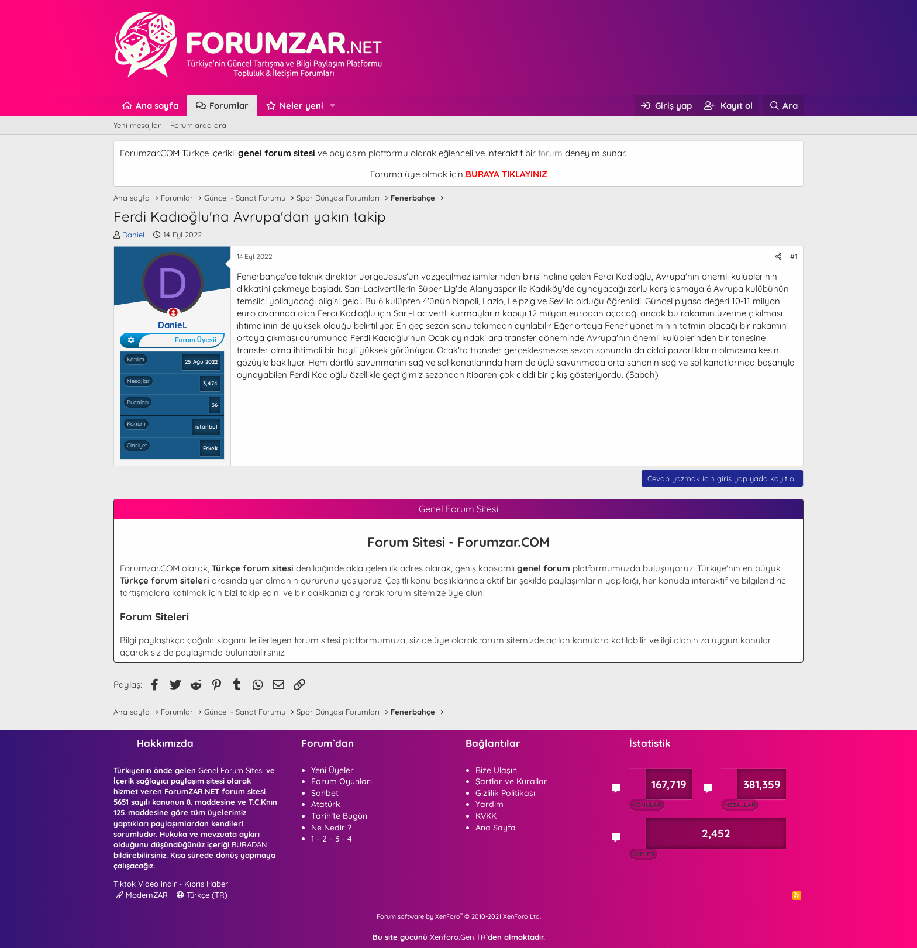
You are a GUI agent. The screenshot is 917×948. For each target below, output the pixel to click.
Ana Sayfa (495, 827)
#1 (793, 256)
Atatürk (325, 804)
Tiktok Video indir (145, 883)
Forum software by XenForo (459, 916)
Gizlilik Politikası (505, 793)
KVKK (486, 816)
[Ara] (783, 105)
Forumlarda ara (198, 125)
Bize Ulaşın (496, 770)
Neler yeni (301, 105)
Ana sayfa (157, 105)
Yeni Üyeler (332, 770)
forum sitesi (317, 640)
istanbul (206, 426)
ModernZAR (142, 894)
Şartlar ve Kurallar (511, 781)
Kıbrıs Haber (206, 883)
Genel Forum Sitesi (231, 770)
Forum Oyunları (341, 781)
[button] (333, 105)
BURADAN (249, 844)
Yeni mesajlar (137, 125)
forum (550, 152)
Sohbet (325, 793)
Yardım (489, 804)
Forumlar (229, 105)
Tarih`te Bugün (339, 816)
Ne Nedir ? (331, 827)
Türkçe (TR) (202, 894)
